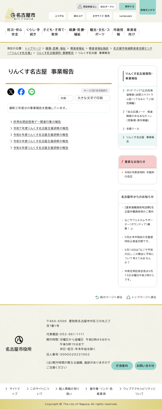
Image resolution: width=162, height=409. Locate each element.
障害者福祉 (77, 48)
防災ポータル (107, 7)
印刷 (63, 98)
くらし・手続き (33, 32)
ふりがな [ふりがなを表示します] (59, 16)
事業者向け (132, 32)
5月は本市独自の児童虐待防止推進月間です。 (139, 238)
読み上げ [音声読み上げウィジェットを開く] (78, 16)
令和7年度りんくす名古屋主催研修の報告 (41, 128)
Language (126, 16)
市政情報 (119, 32)
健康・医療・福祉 (77, 32)
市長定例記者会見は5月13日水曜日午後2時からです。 (139, 275)
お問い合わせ (146, 365)
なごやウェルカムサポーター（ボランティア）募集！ (139, 224)
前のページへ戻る (111, 297)
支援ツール (132, 128)
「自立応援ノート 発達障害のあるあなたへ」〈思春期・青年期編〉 (139, 115)
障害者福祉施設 (99, 48)
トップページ (33, 48)
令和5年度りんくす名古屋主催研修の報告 (40, 141)
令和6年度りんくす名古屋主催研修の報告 (40, 134)
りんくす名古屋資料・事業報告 (55, 53)
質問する (129, 6)
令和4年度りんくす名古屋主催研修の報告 (40, 147)
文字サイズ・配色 (101, 16)
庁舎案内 (122, 365)
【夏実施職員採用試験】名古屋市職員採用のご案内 (139, 209)
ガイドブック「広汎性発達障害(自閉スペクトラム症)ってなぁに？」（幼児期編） (140, 96)
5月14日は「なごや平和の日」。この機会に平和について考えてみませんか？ (139, 255)
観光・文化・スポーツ (100, 32)
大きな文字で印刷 (90, 97)
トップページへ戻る (144, 297)
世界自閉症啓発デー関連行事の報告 (37, 121)
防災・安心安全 (14, 32)
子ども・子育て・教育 (54, 32)
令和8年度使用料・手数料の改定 (139, 174)
